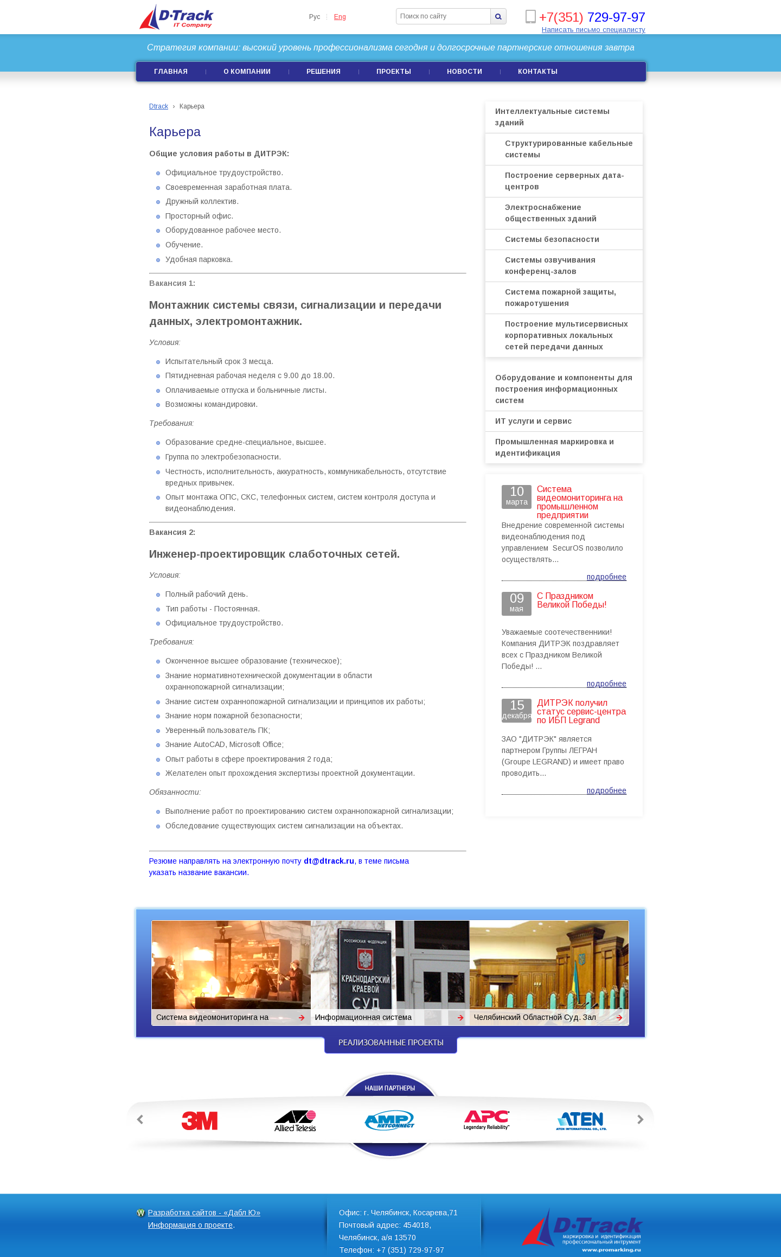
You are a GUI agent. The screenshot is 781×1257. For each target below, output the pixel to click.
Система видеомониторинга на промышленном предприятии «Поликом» (212, 1019)
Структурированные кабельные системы (569, 149)
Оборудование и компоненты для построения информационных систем (563, 389)
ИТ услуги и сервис (533, 421)
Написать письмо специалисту (593, 29)
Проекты (393, 71)
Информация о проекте (190, 1225)
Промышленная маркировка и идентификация (554, 447)
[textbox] (443, 16)
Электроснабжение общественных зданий (551, 213)
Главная (171, 71)
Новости (464, 71)
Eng (340, 17)
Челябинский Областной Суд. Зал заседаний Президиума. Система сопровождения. (535, 1019)
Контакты (538, 71)
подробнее (606, 576)
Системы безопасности (552, 239)
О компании (247, 71)
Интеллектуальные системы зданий (552, 117)
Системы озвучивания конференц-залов (550, 266)
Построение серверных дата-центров (564, 181)
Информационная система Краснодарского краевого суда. (371, 1019)
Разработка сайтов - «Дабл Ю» (204, 1212)
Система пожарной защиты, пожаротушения (560, 298)
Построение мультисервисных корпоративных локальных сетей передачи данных (566, 335)
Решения (323, 71)
